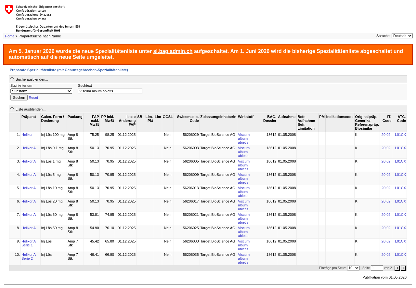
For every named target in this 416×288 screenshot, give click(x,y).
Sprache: (383, 36)
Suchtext (85, 85)
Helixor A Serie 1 (28, 243)
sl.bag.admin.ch (173, 51)
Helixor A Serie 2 (28, 256)
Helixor (26, 135)
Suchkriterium (21, 85)
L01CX (400, 135)
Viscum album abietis (244, 138)
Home (9, 36)
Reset (33, 97)
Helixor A (28, 148)
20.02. (387, 135)
